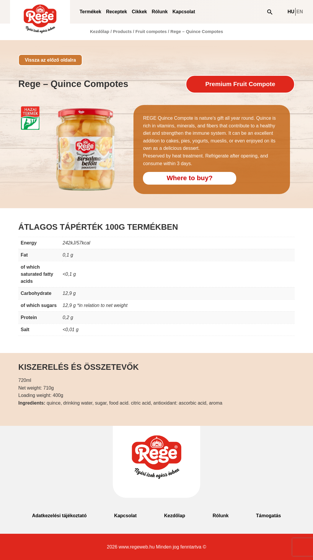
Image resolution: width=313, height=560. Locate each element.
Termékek (90, 11)
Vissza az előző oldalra (50, 60)
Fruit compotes (151, 31)
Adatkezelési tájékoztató (59, 515)
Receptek (116, 11)
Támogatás (268, 515)
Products (122, 31)
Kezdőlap (99, 31)
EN (299, 11)
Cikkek (139, 11)
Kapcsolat (183, 11)
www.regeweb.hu (137, 546)
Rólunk (160, 11)
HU (291, 11)
